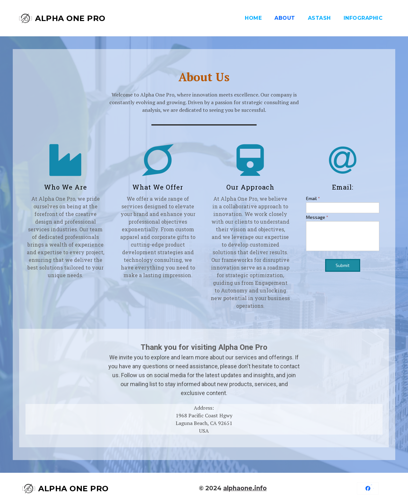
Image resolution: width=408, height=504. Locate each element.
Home (253, 18)
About (284, 18)
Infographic (363, 18)
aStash (319, 18)
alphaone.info (245, 488)
